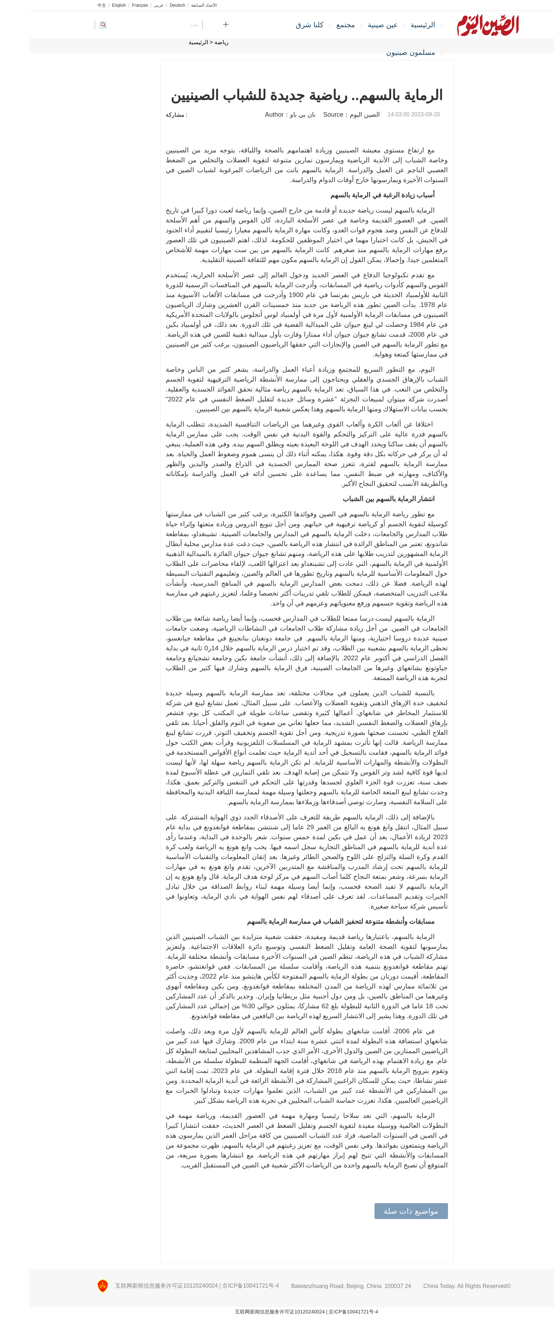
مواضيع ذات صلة (381, 1211)
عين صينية (353, 25)
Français (110, 5)
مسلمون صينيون (381, 52)
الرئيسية (393, 25)
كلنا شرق (280, 25)
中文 (72, 5)
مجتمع (316, 25)
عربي (129, 5)
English (89, 5)
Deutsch (147, 5)
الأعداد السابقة (174, 5)
